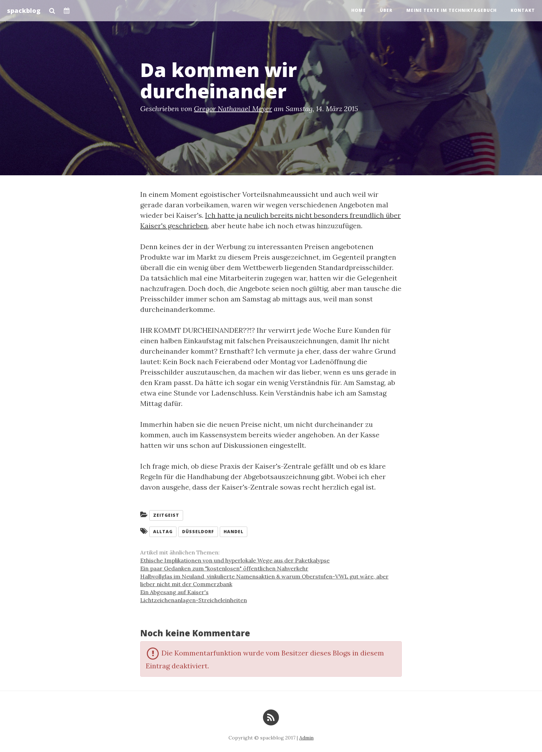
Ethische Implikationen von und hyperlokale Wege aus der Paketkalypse (235, 560)
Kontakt (523, 10)
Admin (306, 738)
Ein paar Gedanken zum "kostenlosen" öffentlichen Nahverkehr (224, 568)
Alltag (163, 532)
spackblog (23, 10)
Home (358, 10)
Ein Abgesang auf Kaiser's (174, 592)
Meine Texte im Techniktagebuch (451, 10)
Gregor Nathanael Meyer (233, 108)
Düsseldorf (198, 532)
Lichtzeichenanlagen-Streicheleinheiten (193, 600)
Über (386, 10)
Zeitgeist (166, 515)
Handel (233, 532)
